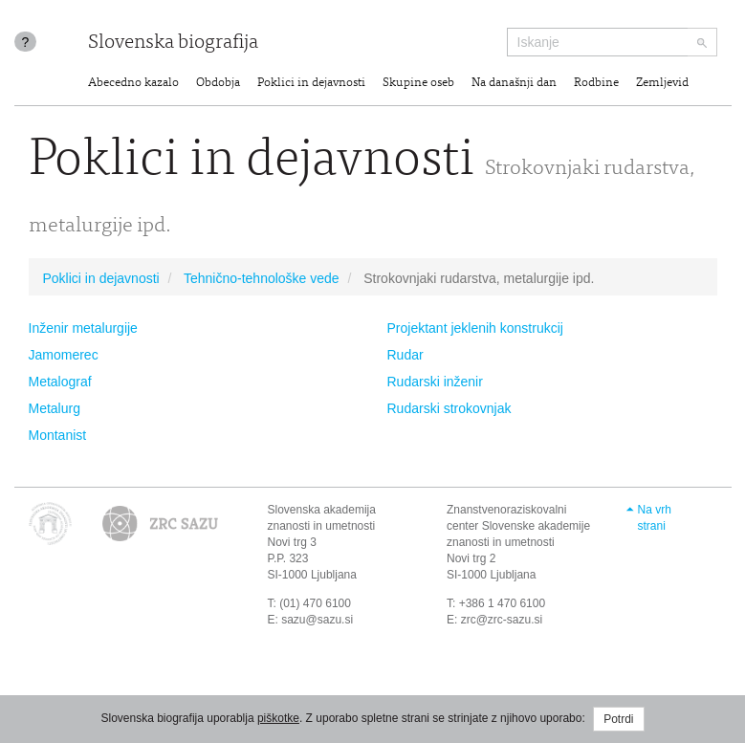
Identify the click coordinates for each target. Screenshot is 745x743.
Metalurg (54, 408)
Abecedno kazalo (133, 83)
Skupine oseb (418, 83)
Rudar (405, 354)
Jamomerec (64, 354)
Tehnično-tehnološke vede (262, 278)
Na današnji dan (514, 83)
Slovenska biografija (173, 43)
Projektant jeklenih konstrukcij (475, 328)
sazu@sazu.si (317, 619)
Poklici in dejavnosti (311, 83)
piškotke (278, 718)
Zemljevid (662, 83)
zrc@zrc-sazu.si (502, 619)
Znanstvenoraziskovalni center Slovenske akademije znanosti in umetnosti (518, 526)
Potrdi (618, 719)
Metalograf (60, 381)
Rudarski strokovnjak (449, 408)
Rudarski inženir (435, 381)
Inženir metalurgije (83, 328)
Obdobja (218, 83)
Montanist (58, 435)
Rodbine (596, 83)
